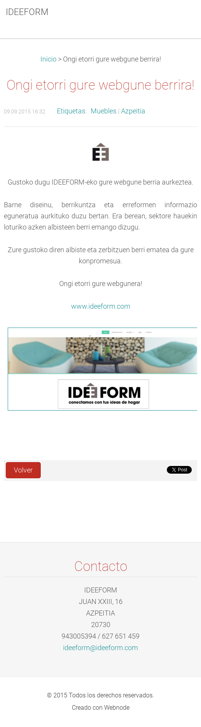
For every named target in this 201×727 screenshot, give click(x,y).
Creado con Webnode (101, 707)
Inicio (48, 59)
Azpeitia (133, 111)
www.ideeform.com (100, 306)
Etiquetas (71, 111)
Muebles (103, 111)
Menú (179, 17)
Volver (23, 470)
